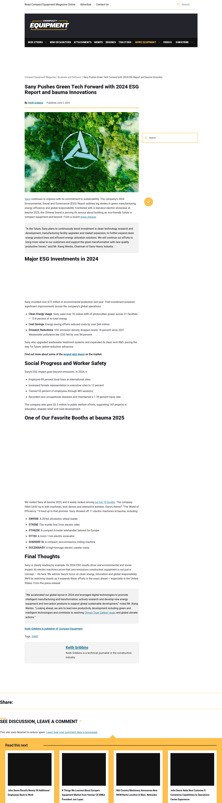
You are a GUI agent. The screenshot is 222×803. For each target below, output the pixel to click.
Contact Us (102, 5)
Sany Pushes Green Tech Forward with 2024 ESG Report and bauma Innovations (82, 89)
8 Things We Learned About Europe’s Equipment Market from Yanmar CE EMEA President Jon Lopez (83, 795)
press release (88, 217)
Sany (28, 199)
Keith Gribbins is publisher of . (54, 629)
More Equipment (145, 42)
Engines (111, 42)
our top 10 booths (105, 502)
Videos (167, 42)
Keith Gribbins (35, 103)
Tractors (125, 42)
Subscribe (182, 42)
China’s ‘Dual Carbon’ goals (99, 613)
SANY (35, 637)
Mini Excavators (60, 42)
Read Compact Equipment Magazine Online (50, 5)
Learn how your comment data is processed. (72, 732)
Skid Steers (35, 42)
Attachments (83, 42)
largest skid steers (74, 354)
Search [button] (179, 4)
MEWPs (98, 42)
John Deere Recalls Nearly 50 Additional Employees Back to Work (29, 793)
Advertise (85, 5)
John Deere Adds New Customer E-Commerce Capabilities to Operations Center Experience (189, 795)
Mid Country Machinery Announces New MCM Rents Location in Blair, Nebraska (136, 793)
